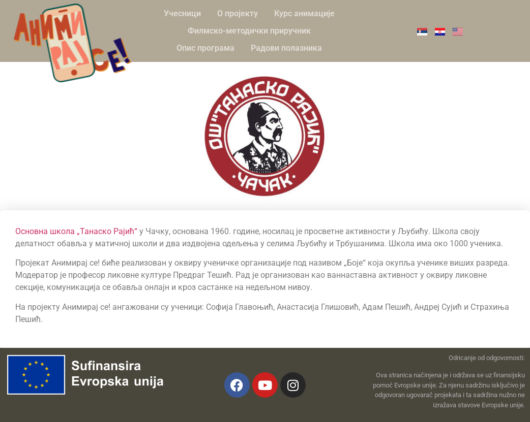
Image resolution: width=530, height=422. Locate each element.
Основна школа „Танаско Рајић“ (76, 231)
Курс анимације (304, 13)
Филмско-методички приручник (249, 31)
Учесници (182, 13)
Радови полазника (286, 48)
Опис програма (205, 48)
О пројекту (237, 13)
